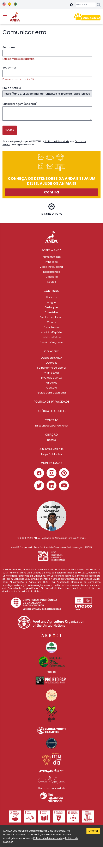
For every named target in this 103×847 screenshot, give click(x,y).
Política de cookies (51, 411)
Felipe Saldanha (51, 454)
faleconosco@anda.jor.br (51, 425)
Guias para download (51, 392)
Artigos (51, 302)
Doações (51, 362)
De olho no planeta (51, 317)
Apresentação (52, 257)
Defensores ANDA (51, 357)
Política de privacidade (51, 402)
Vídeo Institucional (51, 267)
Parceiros (51, 382)
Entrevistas (51, 312)
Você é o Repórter (51, 332)
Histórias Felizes (51, 337)
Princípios (52, 262)
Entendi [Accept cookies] (93, 830)
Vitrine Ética (51, 372)
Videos (51, 322)
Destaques (51, 307)
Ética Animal (52, 327)
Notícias (51, 297)
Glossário (52, 277)
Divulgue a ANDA (51, 377)
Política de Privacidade (56, 141)
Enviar (9, 130)
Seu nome (47, 53)
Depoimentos (51, 272)
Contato (51, 387)
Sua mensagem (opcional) (47, 111)
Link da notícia (47, 91)
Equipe (51, 282)
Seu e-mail (47, 73)
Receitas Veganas (51, 342)
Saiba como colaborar (51, 367)
